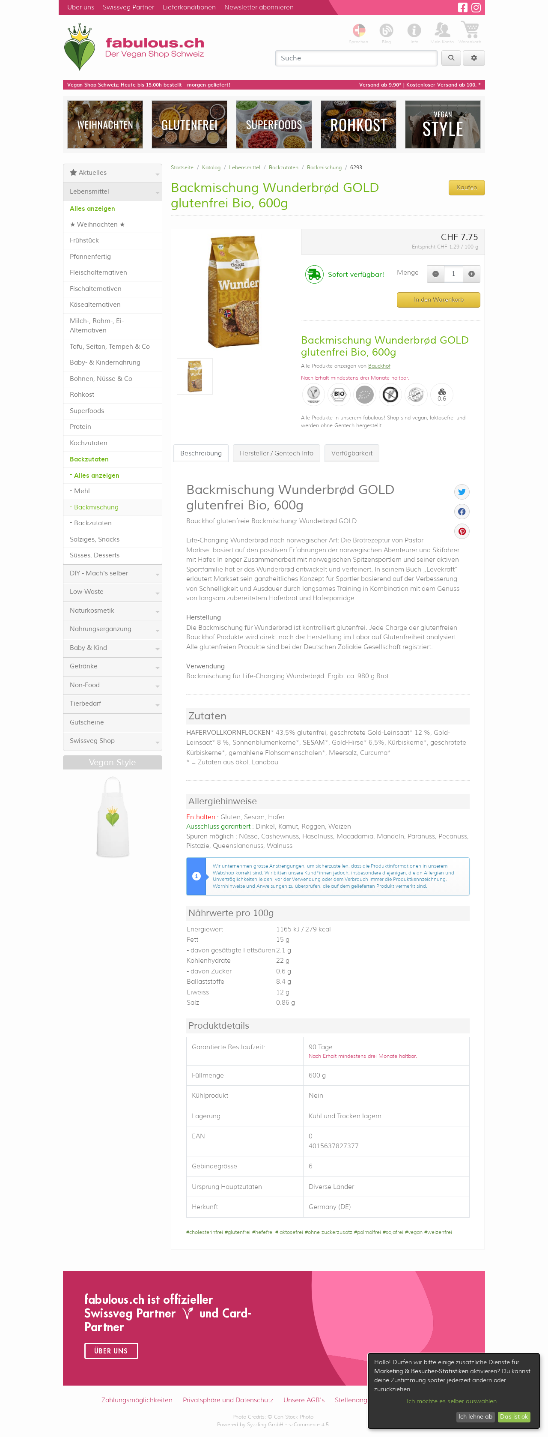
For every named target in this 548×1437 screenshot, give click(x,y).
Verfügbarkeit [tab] (351, 453)
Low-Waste (115, 592)
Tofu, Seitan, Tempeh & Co (110, 347)
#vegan (414, 1232)
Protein (80, 427)
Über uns (80, 7)
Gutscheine (87, 722)
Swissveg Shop (115, 741)
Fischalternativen (96, 289)
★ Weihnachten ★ (97, 225)
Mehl (82, 491)
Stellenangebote (360, 1400)
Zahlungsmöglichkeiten (137, 1400)
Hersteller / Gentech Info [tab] (276, 453)
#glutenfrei (237, 1232)
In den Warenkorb (439, 299)
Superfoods (87, 411)
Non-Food (115, 685)
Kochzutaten (88, 443)
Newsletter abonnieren (259, 7)
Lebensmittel (115, 192)
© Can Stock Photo (290, 1416)
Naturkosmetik (115, 611)
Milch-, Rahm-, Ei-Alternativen (97, 326)
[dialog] (453, 1390)
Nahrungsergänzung (115, 629)
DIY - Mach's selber (115, 573)
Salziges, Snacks (94, 540)
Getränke (115, 666)
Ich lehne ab (475, 1416)
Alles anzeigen (92, 208)
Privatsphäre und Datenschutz (228, 1400)
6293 (356, 167)
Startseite (182, 167)
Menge (408, 272)
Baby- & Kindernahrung (105, 363)
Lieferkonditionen (189, 7)
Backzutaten (89, 459)
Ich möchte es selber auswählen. (452, 1401)
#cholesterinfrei (204, 1232)
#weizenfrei (438, 1232)
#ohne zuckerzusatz (328, 1232)
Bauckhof (379, 365)
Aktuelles (115, 173)
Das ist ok (514, 1416)
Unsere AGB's (304, 1400)
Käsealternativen (95, 305)
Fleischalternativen (98, 273)
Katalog (211, 167)
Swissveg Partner (128, 7)
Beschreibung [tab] (201, 453)
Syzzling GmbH (265, 1424)
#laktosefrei (289, 1232)
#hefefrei (263, 1232)
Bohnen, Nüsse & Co (101, 379)
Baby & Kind (115, 648)
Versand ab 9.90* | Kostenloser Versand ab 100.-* (420, 84)
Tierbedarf (115, 704)
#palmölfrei (367, 1232)
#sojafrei (393, 1232)
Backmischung (96, 507)
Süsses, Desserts (94, 555)
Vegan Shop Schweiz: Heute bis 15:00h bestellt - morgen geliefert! (148, 84)
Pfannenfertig (90, 257)
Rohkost (82, 395)
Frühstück (84, 241)
